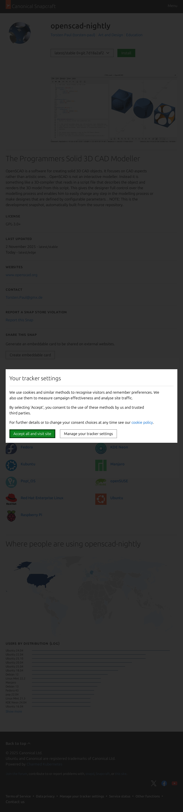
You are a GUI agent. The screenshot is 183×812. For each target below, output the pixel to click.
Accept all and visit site (32, 433)
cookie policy (142, 422)
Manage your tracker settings (88, 433)
